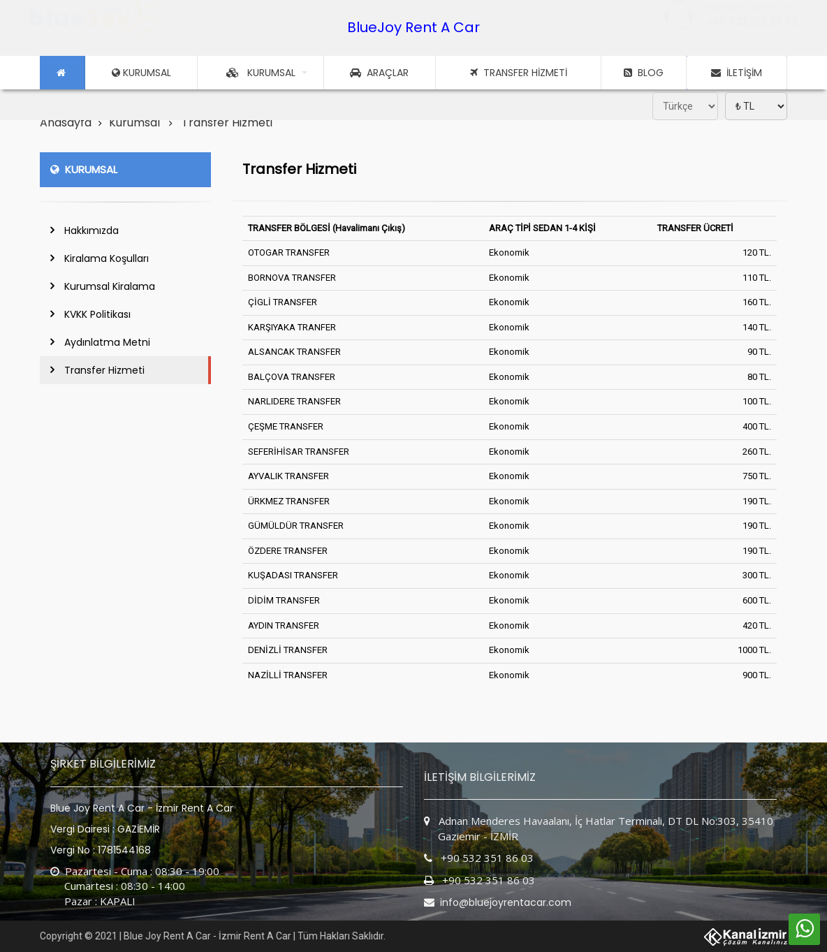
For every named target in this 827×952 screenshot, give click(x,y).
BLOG (644, 72)
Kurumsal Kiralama (102, 286)
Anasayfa (66, 123)
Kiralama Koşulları (99, 258)
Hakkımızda (84, 230)
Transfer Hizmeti (97, 370)
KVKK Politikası (90, 314)
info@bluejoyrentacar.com (505, 902)
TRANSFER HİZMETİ (518, 72)
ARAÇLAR (379, 72)
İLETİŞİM (736, 72)
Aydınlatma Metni (100, 342)
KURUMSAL (141, 72)
